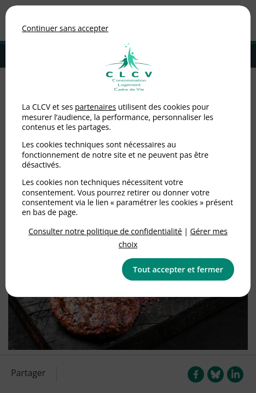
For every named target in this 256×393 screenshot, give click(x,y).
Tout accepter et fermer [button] (178, 269)
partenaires (95, 107)
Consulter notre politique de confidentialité (105, 231)
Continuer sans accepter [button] (65, 28)
